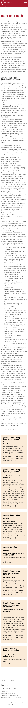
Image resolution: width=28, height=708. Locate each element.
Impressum (18, 703)
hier (8, 117)
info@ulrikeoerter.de (11, 695)
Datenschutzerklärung (14, 705)
